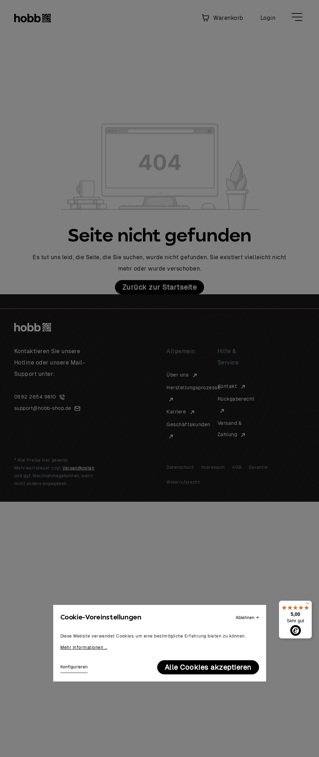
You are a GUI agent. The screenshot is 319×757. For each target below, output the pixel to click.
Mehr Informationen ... (84, 647)
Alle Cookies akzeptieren (208, 667)
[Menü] (307, 605)
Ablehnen (247, 617)
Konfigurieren (74, 666)
